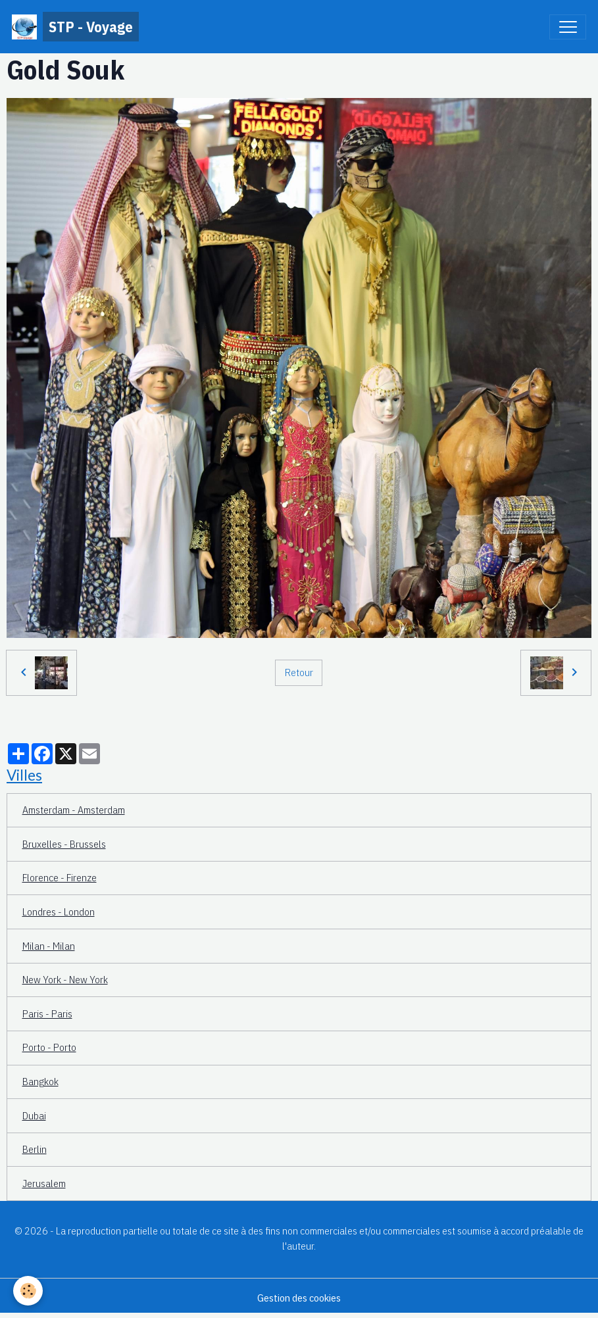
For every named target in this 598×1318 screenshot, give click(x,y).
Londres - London (58, 911)
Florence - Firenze (59, 877)
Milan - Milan (48, 945)
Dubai (34, 1115)
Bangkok (40, 1081)
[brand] (75, 26)
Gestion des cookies (299, 1297)
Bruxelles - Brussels (64, 843)
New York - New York (65, 979)
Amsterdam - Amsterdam (73, 809)
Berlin (34, 1149)
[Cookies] (28, 1291)
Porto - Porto (49, 1047)
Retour (299, 672)
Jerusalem (44, 1183)
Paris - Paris (47, 1013)
